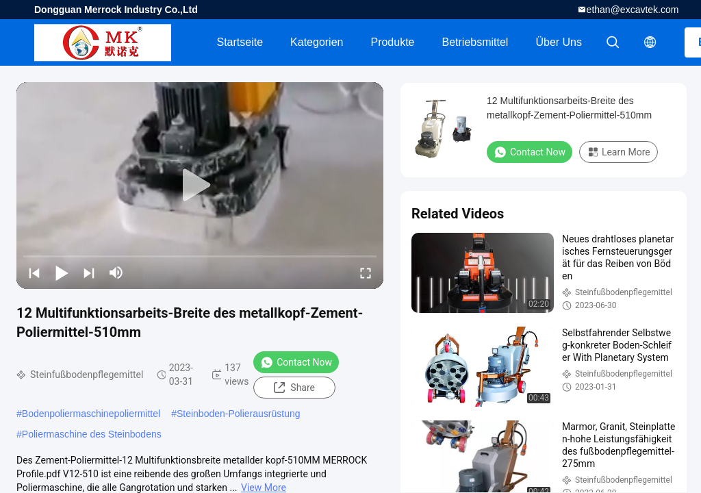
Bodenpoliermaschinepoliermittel (91, 413)
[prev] (34, 272)
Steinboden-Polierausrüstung (239, 413)
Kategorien (316, 42)
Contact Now (296, 362)
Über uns (558, 42)
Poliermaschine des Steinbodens (92, 434)
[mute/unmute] (116, 272)
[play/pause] (61, 272)
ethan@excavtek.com (633, 9)
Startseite (239, 42)
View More (263, 487)
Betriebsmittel (475, 42)
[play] (200, 185)
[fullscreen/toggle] (365, 272)
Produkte (392, 42)
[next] (89, 272)
